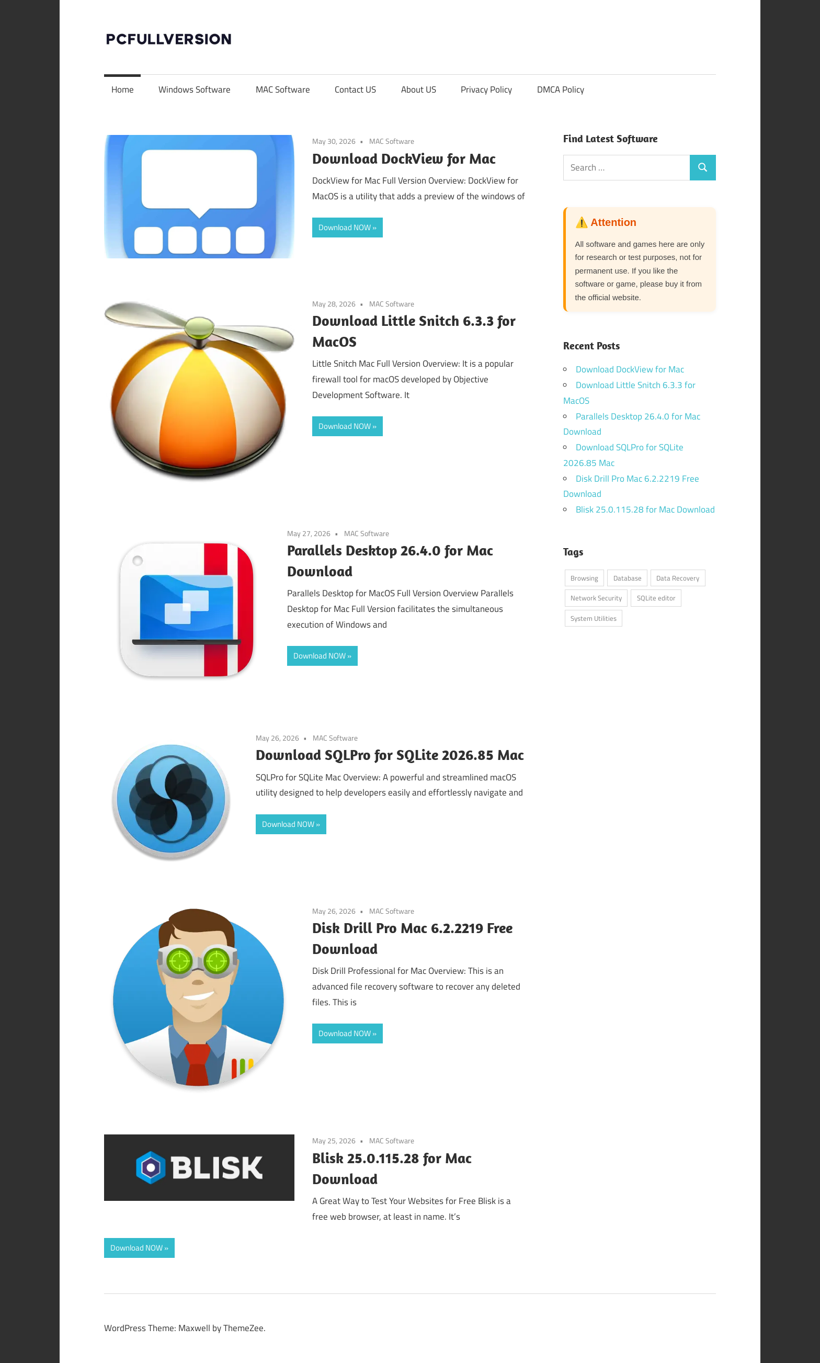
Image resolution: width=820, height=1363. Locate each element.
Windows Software (194, 89)
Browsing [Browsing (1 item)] (584, 578)
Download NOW (344, 227)
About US (418, 89)
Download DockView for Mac (404, 158)
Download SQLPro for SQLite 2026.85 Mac (390, 754)
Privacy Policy (486, 89)
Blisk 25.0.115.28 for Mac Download (645, 509)
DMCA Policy (560, 89)
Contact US (355, 89)
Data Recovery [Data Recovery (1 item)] (677, 578)
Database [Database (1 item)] (627, 578)
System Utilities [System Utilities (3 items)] (594, 618)
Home (122, 89)
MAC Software (283, 89)
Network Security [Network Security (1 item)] (596, 598)
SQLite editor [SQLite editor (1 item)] (656, 598)
